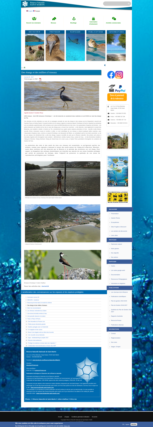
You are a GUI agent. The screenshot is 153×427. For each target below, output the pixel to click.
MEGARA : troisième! (33, 300)
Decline (133, 424)
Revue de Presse (116, 320)
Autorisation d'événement (93, 23)
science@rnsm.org (40, 370)
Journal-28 (45, 286)
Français (36, 11)
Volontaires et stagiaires (118, 283)
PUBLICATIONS (96, 32)
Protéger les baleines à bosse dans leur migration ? (42, 343)
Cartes (113, 266)
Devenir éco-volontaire (33, 23)
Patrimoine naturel (116, 244)
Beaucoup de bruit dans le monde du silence (39, 302)
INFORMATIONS (116, 32)
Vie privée (94, 417)
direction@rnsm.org (32, 365)
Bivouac (53, 23)
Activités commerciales (113, 23)
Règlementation (115, 338)
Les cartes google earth (118, 270)
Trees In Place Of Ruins (33, 319)
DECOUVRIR (34, 32)
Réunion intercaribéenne (34, 340)
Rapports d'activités (117, 316)
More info (67, 426)
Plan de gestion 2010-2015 (119, 301)
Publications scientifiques (118, 296)
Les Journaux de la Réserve (119, 292)
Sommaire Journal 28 (33, 297)
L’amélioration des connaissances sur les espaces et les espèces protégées (52, 292)
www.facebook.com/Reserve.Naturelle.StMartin (46, 360)
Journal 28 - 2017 (29, 77)
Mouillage (73, 23)
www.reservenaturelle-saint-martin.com (42, 387)
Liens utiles (114, 235)
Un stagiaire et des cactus (35, 329)
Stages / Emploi (115, 346)
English (29, 11)
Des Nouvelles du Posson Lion (36, 321)
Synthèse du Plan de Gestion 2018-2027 (121, 311)
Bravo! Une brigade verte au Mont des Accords (41, 332)
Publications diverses (117, 325)
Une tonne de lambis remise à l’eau (37, 313)
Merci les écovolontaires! (34, 308)
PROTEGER (55, 32)
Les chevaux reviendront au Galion (36, 310)
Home (24, 68)
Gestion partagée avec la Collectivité (38, 327)
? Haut (136, 405)
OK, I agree (125, 424)
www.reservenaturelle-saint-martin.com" (48, 393)
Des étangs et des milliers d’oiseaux (37, 305)
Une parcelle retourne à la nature (36, 316)
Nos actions (114, 257)
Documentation (115, 274)
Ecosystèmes (115, 222)
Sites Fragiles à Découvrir (118, 227)
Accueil (60, 417)
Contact (113, 333)
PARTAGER (75, 32)
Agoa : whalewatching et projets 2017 (38, 337)
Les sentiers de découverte (119, 231)
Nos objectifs (115, 253)
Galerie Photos (115, 218)
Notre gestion (115, 248)
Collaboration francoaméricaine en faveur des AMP (42, 345)
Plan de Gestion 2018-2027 (119, 305)
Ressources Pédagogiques (119, 279)
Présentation (114, 213)
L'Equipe (66, 417)
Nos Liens (114, 342)
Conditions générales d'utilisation (80, 417)
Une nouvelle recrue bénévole (36, 335)
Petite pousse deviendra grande (36, 324)
